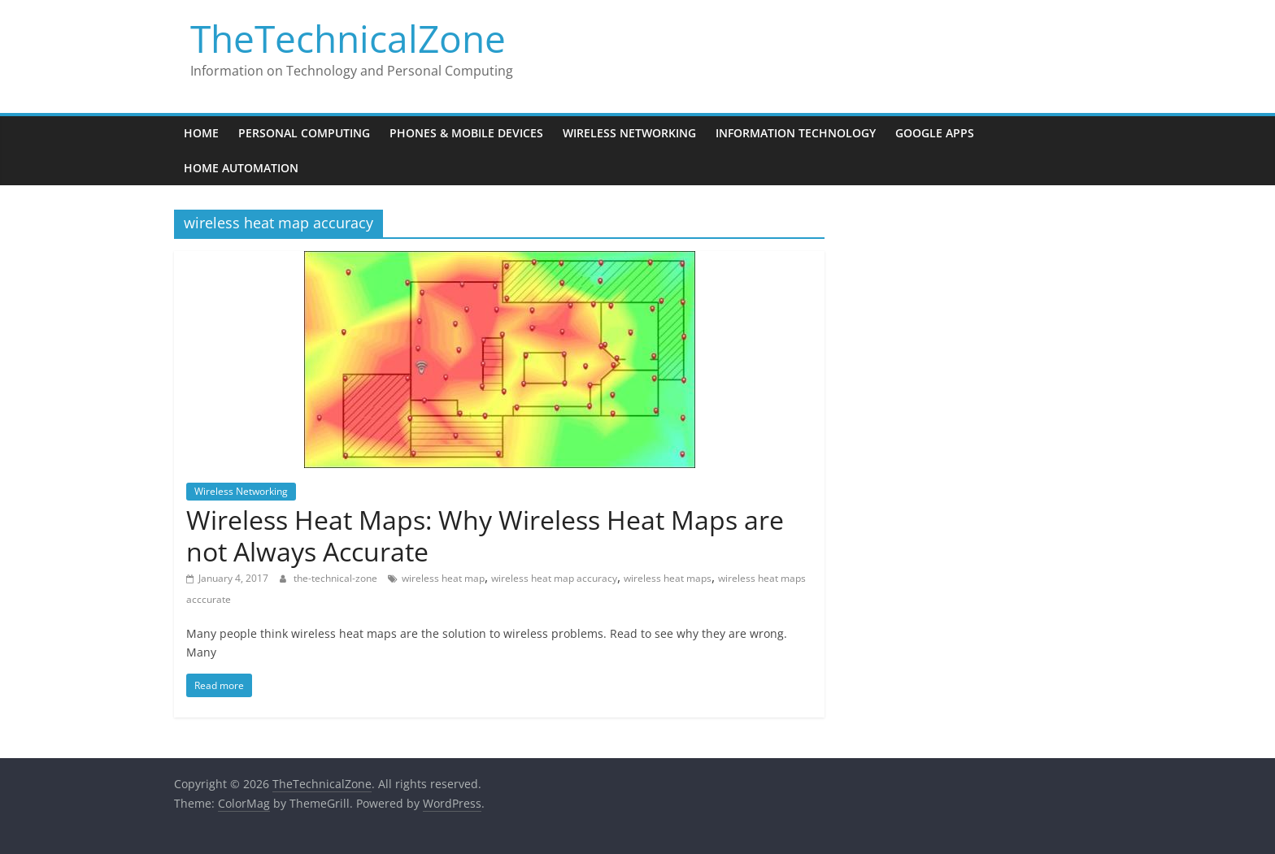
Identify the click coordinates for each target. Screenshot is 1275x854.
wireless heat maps (667, 578)
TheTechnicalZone (348, 38)
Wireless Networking (629, 133)
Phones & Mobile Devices (466, 133)
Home (201, 133)
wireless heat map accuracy (554, 578)
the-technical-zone (337, 578)
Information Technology (796, 133)
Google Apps (934, 133)
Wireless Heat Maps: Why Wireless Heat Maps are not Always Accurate (485, 535)
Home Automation (241, 168)
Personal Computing (304, 133)
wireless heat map (443, 578)
